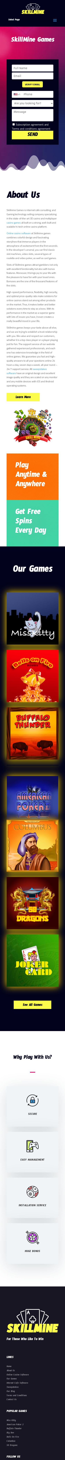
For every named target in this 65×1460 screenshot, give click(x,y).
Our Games (12, 1379)
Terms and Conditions (17, 1396)
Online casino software (19, 233)
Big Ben (10, 1433)
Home (9, 1367)
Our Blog (11, 1392)
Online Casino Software (18, 1375)
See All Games (32, 1005)
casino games (14, 222)
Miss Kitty (11, 1421)
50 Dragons (12, 1446)
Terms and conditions (24, 129)
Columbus (11, 1441)
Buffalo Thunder (14, 1429)
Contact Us (11, 1400)
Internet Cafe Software (17, 1383)
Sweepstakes (13, 1387)
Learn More (23, 398)
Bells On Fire (13, 1437)
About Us (11, 1371)
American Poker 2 (15, 1425)
